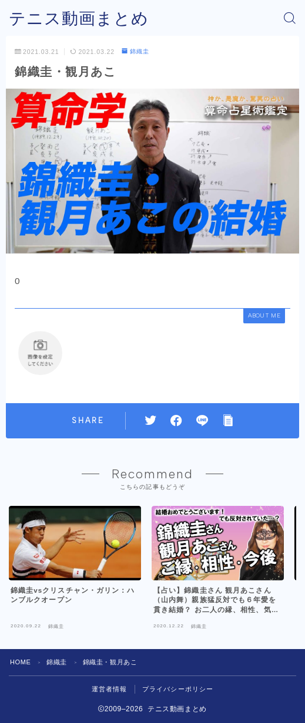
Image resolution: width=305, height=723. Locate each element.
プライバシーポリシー (178, 688)
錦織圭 (135, 51)
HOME (20, 661)
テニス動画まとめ (79, 18)
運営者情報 (110, 688)
